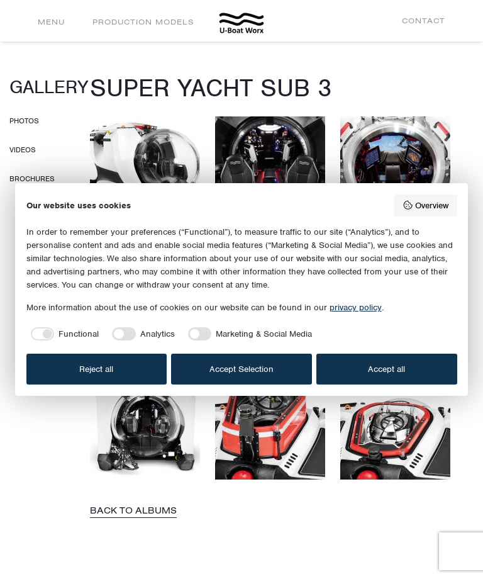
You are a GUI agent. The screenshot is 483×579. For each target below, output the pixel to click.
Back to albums (133, 510)
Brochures (32, 179)
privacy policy (356, 307)
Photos (24, 121)
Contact (423, 20)
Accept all (386, 369)
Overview (425, 205)
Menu (51, 21)
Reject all (96, 369)
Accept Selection (241, 369)
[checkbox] (62, 334)
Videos (22, 150)
